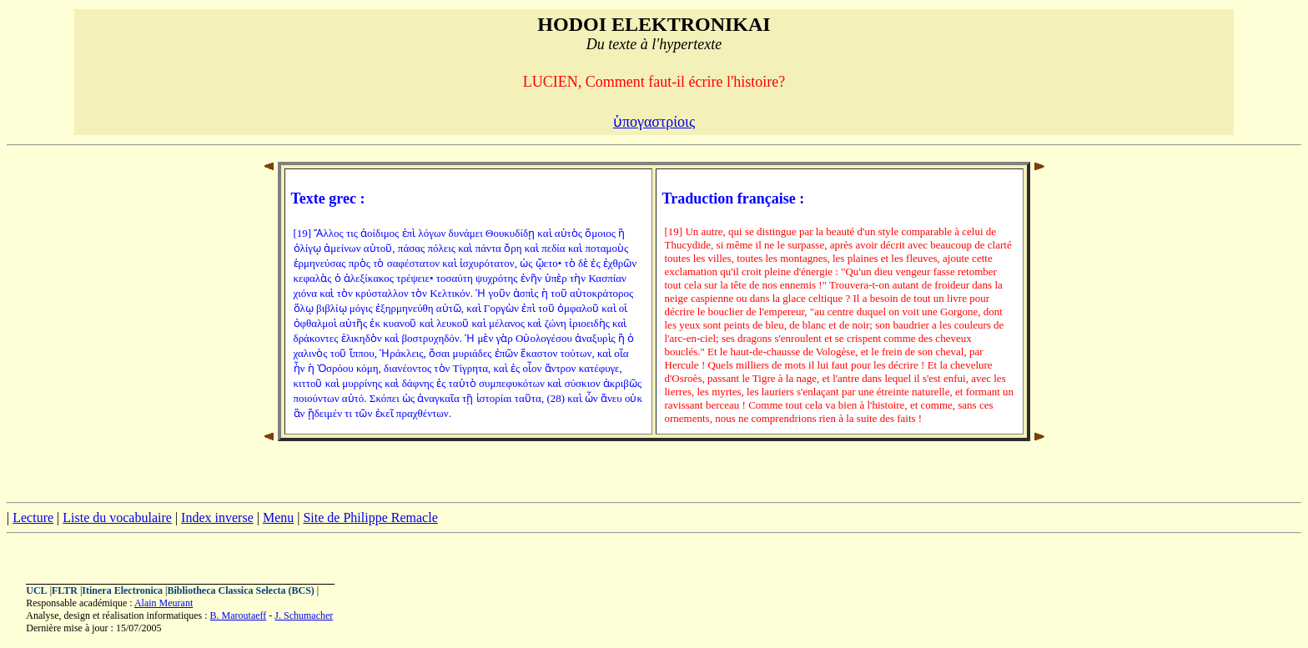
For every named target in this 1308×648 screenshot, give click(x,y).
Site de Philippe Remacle (370, 517)
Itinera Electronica (122, 590)
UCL (36, 590)
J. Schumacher (303, 615)
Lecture (33, 517)
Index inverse (217, 517)
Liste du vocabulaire (117, 517)
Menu (278, 517)
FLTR (65, 590)
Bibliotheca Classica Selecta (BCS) (241, 590)
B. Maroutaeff (238, 615)
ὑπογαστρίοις (654, 121)
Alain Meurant (163, 603)
